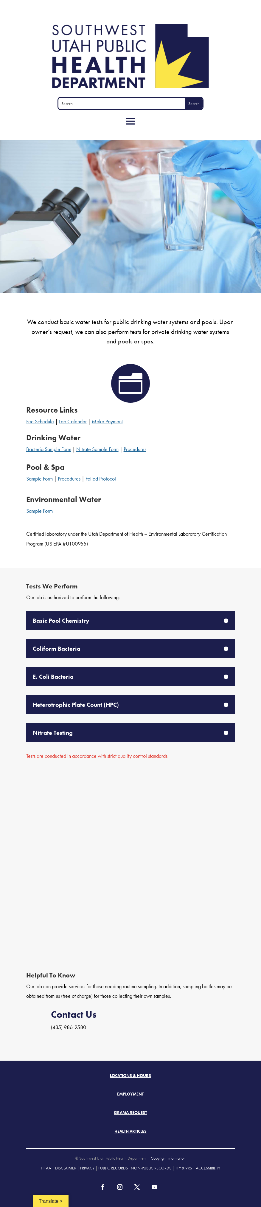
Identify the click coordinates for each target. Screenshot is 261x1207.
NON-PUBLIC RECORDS (151, 1168)
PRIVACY (87, 1168)
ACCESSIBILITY (208, 1168)
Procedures (135, 449)
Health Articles (130, 1131)
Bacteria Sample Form (48, 449)
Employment (130, 1094)
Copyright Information (168, 1158)
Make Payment (107, 421)
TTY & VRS (183, 1168)
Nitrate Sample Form (97, 449)
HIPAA (46, 1168)
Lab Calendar (73, 421)
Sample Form (39, 478)
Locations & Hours (130, 1075)
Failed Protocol (101, 478)
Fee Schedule (40, 421)
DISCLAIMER (65, 1168)
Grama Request (130, 1112)
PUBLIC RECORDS (113, 1168)
